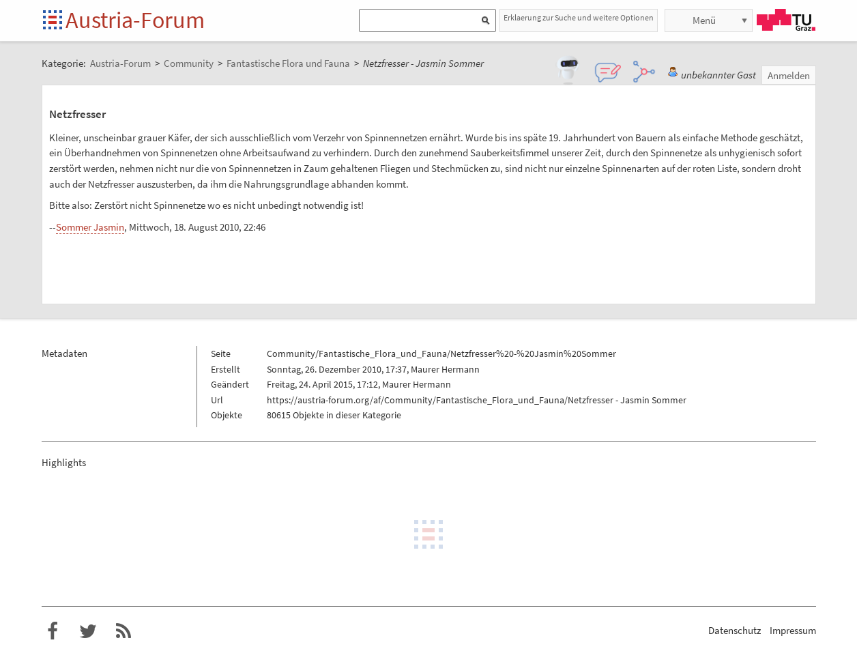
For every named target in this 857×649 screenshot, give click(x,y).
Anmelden (789, 75)
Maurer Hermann (445, 369)
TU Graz (786, 20)
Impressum (793, 630)
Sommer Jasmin (90, 226)
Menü (704, 20)
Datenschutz (734, 630)
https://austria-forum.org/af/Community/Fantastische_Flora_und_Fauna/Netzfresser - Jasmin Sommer (476, 400)
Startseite (54, 21)
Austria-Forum (135, 19)
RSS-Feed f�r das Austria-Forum (123, 631)
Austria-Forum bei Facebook (52, 631)
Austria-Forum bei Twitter (88, 631)
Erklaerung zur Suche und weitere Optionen (579, 17)
